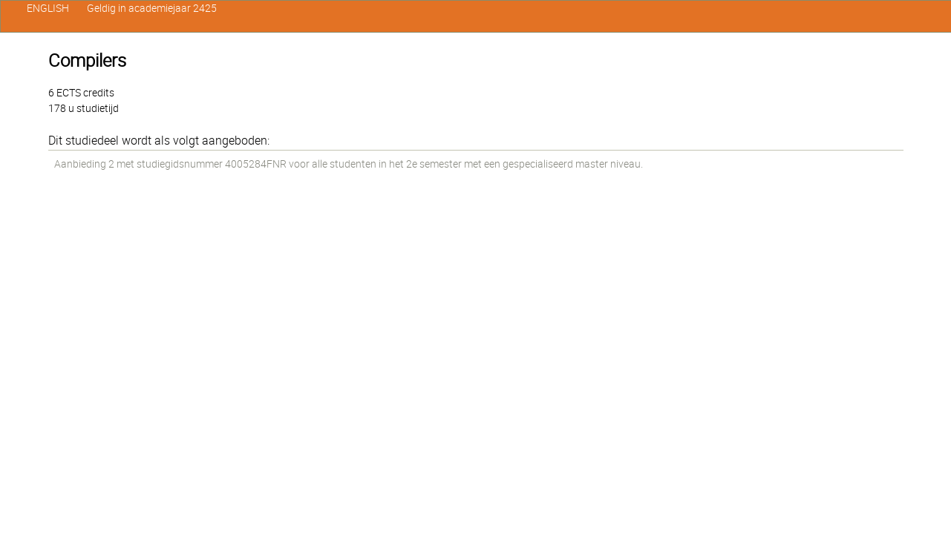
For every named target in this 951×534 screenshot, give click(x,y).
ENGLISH (48, 8)
